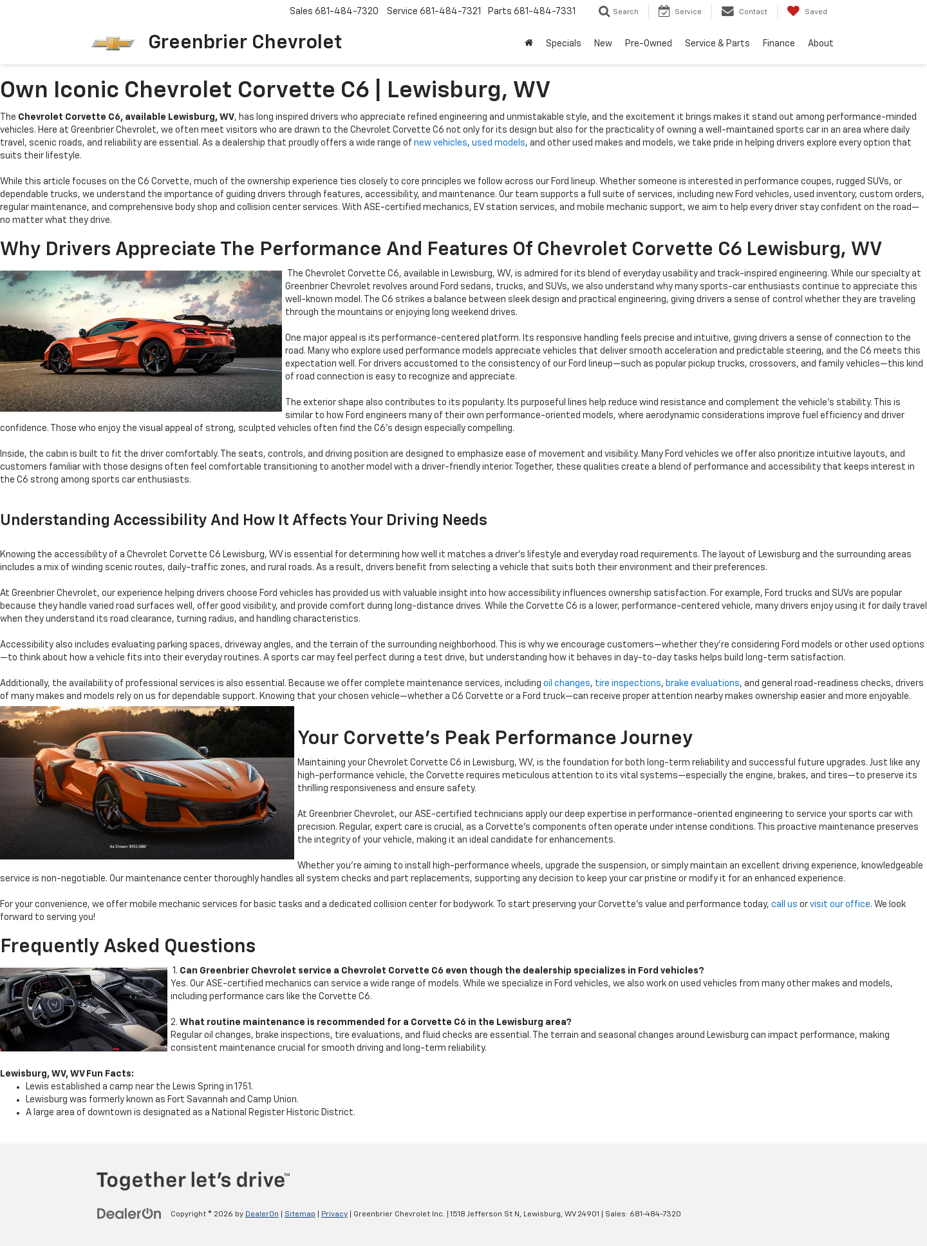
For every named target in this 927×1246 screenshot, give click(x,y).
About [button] (821, 43)
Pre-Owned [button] (648, 43)
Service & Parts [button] (717, 43)
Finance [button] (779, 43)
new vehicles (440, 143)
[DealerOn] (129, 1213)
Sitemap (300, 1214)
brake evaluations (703, 683)
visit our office (840, 904)
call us (784, 904)
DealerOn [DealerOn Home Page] (262, 1214)
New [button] (603, 43)
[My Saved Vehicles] (807, 11)
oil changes (566, 683)
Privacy (334, 1214)
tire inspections (628, 683)
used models (498, 143)
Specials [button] (563, 43)
